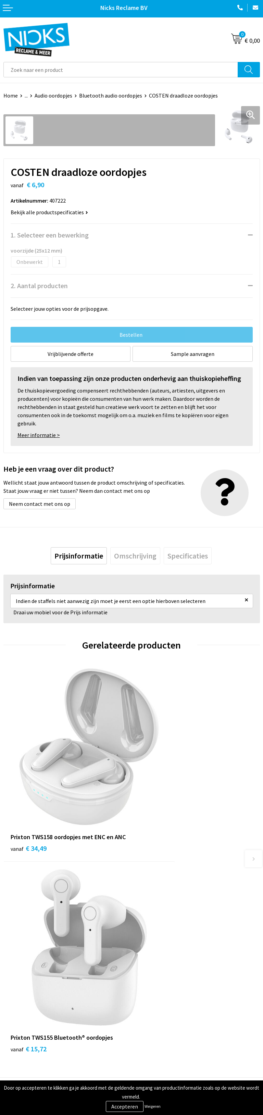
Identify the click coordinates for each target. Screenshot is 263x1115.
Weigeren (153, 1106)
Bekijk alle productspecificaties (49, 212)
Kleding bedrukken (157, 941)
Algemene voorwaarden (162, 1013)
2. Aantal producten (39, 285)
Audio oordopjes (53, 95)
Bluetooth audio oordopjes (110, 95)
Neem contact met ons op (39, 503)
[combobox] (120, 69)
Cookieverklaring (155, 1024)
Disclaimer (147, 1044)
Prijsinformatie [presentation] (78, 556)
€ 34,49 (29, 814)
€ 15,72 (157, 804)
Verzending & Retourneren (34, 1024)
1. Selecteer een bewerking (50, 235)
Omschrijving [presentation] (135, 556)
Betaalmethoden (23, 1034)
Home (10, 95)
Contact (13, 1013)
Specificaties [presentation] (187, 556)
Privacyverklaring (155, 1034)
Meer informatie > (38, 435)
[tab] (79, 555)
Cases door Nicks (154, 952)
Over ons (145, 931)
